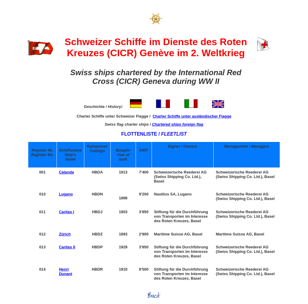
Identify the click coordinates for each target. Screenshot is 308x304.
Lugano (66, 194)
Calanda (66, 172)
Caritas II (67, 247)
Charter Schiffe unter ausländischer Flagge (191, 116)
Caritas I (66, 212)
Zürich (65, 234)
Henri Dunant (65, 271)
